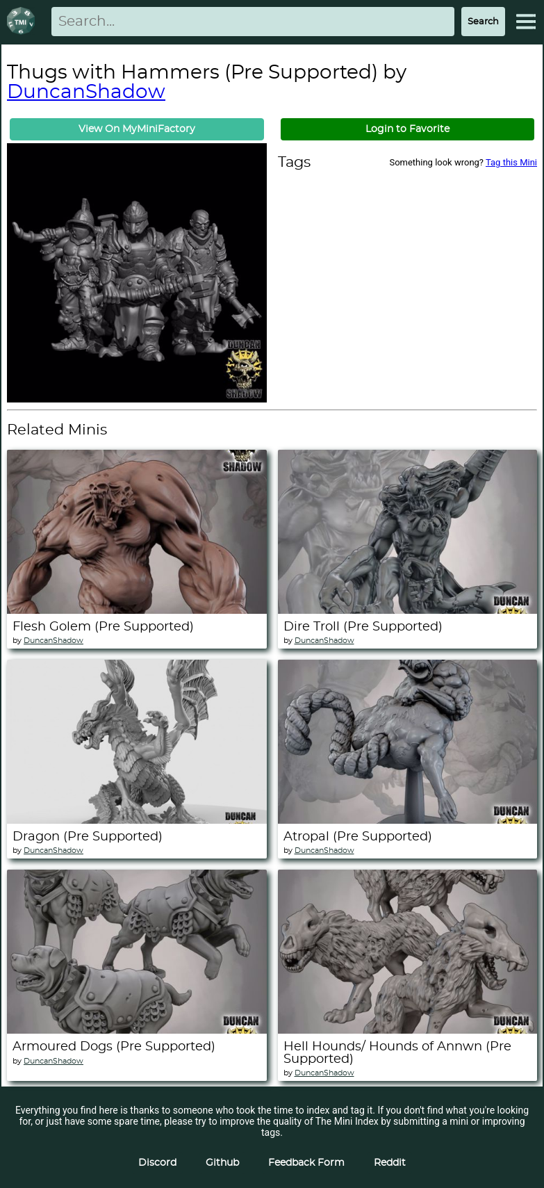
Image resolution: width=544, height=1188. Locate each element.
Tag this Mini (511, 162)
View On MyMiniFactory (137, 129)
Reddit (390, 1163)
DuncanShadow (86, 92)
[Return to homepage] (23, 22)
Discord (157, 1163)
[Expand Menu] (526, 21)
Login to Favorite (407, 129)
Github (222, 1163)
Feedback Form (306, 1163)
